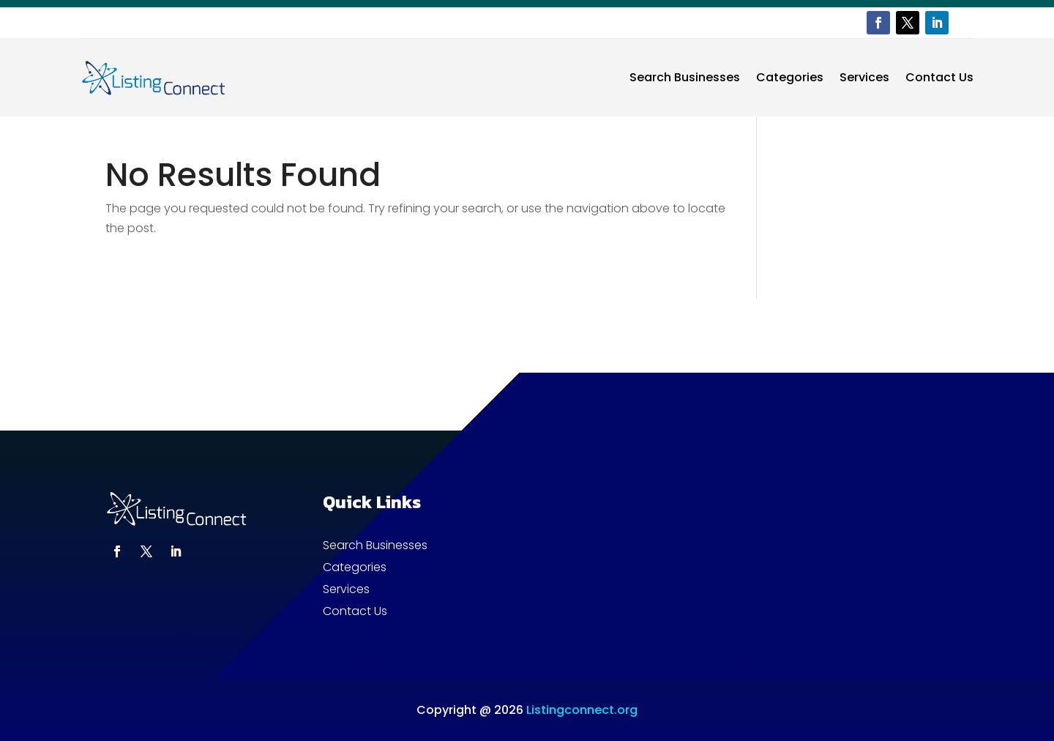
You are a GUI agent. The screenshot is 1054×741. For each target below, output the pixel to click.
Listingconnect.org (582, 709)
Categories (789, 77)
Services (864, 77)
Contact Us (939, 77)
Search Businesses (684, 77)
